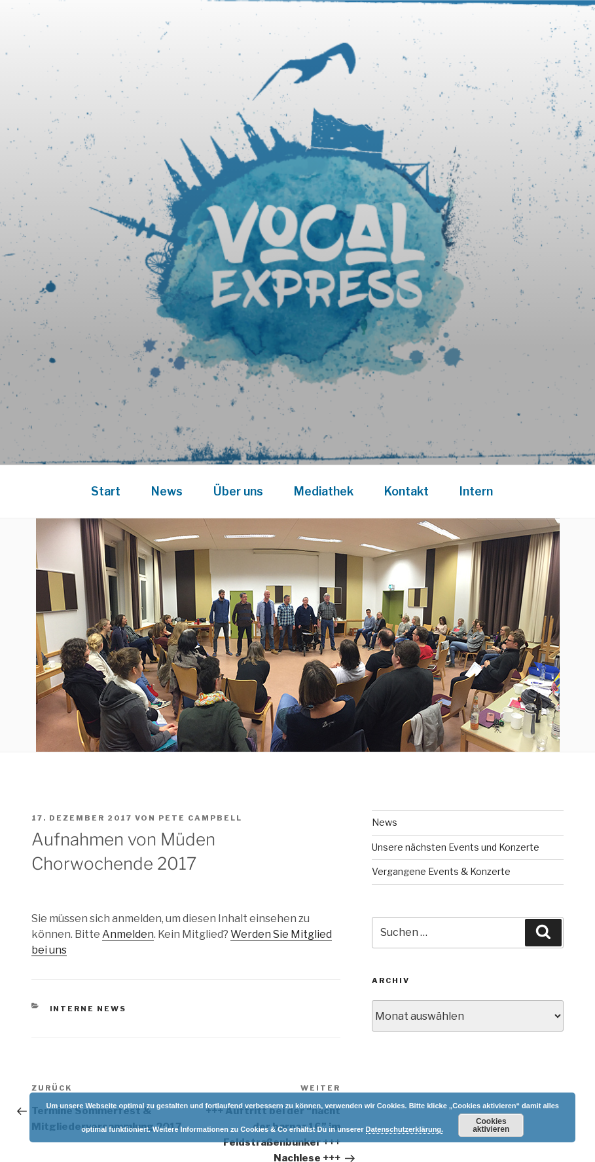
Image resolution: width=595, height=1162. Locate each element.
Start (105, 491)
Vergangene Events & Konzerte (441, 871)
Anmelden (128, 934)
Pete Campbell (200, 818)
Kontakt (406, 491)
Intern (476, 491)
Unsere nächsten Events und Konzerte (455, 847)
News (167, 491)
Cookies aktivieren (491, 1125)
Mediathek (323, 491)
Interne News (88, 1008)
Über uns (238, 491)
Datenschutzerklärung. (405, 1129)
